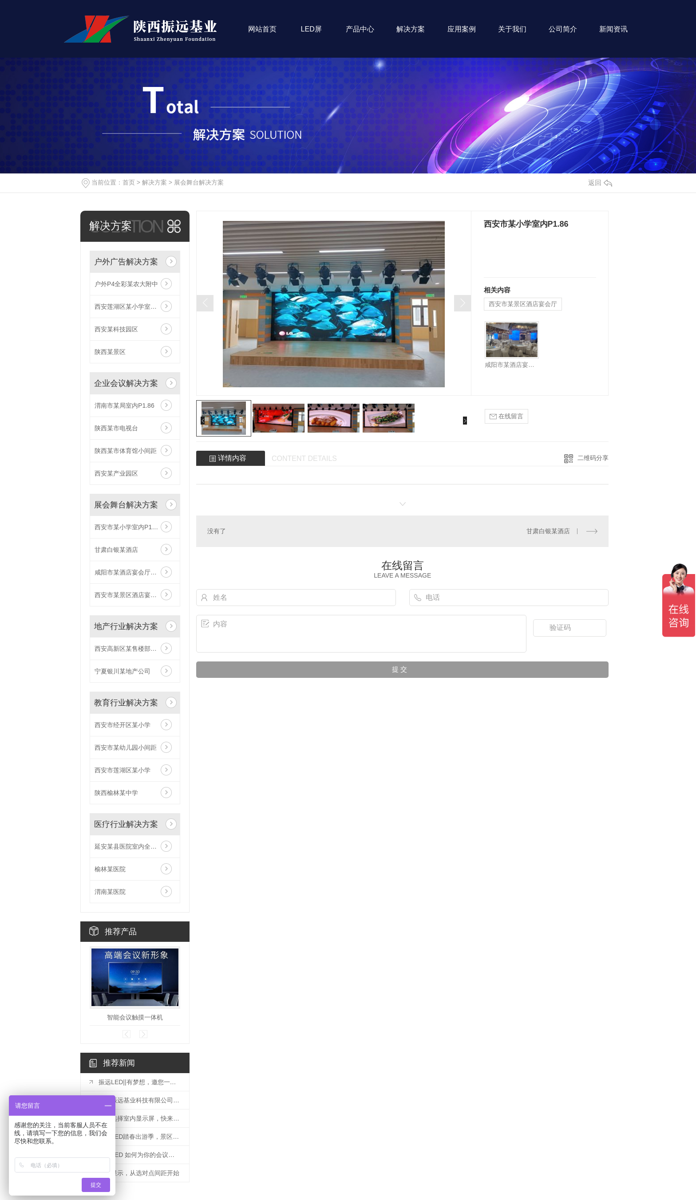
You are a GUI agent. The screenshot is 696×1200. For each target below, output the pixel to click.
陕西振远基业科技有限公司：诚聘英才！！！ (139, 1100)
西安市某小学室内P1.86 (128, 527)
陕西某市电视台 (116, 428)
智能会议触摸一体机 (135, 1017)
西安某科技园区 (116, 329)
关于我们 (512, 33)
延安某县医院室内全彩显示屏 (135, 846)
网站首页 (262, 33)
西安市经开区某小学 (122, 724)
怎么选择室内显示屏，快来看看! (139, 1118)
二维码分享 (593, 457)
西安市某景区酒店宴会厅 (129, 594)
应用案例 (461, 33)
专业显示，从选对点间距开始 (139, 1172)
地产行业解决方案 (126, 626)
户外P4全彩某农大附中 (126, 283)
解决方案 (410, 33)
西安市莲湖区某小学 (122, 770)
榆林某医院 (110, 869)
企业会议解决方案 (126, 383)
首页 (129, 182)
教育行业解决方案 (126, 702)
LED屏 (311, 33)
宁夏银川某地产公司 (122, 671)
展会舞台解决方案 (199, 182)
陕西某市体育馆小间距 (126, 450)
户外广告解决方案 (126, 261)
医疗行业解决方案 (126, 824)
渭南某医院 (110, 891)
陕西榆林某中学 (116, 792)
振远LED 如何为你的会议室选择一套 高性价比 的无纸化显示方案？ (139, 1154)
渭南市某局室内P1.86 (124, 405)
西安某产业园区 (116, 473)
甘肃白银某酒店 (116, 549)
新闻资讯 (613, 33)
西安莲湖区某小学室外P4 (129, 306)
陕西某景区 (110, 351)
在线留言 (506, 416)
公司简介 (563, 33)
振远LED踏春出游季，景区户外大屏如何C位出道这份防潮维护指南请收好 (139, 1136)
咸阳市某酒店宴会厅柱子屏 (132, 572)
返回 (600, 182)
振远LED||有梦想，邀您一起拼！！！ (139, 1082)
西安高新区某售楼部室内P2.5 (135, 648)
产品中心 (360, 33)
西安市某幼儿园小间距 (126, 747)
